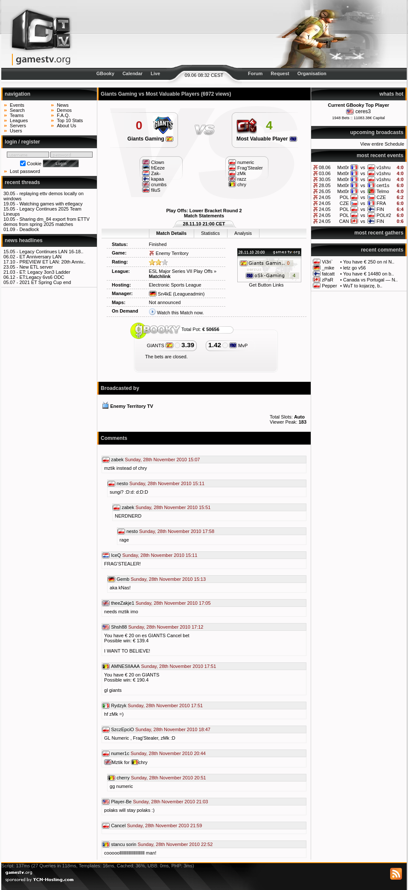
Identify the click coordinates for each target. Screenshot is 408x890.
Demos (64, 110)
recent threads (22, 182)
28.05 (325, 185)
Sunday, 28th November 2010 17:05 (173, 603)
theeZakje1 (122, 603)
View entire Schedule (382, 143)
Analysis (243, 233)
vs (362, 167)
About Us (66, 125)
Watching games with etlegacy (50, 203)
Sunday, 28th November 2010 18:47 (172, 729)
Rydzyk (118, 705)
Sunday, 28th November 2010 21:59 (164, 825)
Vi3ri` (327, 261)
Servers (18, 125)
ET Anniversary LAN (40, 256)
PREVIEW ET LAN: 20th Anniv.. (52, 261)
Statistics (210, 233)
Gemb (123, 579)
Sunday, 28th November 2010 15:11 (166, 483)
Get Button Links (266, 284)
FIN (380, 209)
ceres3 (363, 111)
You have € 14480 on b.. (368, 273)
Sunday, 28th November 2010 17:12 (166, 626)
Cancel (118, 825)
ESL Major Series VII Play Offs (181, 271)
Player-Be (121, 801)
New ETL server (35, 266)
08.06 (325, 167)
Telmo (382, 191)
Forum (255, 73)
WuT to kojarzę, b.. (362, 285)
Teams (16, 115)
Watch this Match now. (180, 312)
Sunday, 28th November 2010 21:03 (170, 801)
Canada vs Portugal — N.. (370, 279)
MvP (238, 345)
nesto (122, 483)
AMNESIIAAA (125, 666)
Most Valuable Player (266, 139)
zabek (117, 459)
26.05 (325, 191)
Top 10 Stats (70, 120)
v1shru (383, 167)
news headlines (24, 240)
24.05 (325, 197)
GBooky (105, 73)
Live (155, 73)
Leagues (19, 120)
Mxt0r (343, 167)
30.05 (325, 179)
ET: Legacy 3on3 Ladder (44, 272)
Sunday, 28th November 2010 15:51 (173, 507)
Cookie (34, 163)
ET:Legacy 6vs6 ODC (41, 277)
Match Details (171, 233)
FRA (381, 203)
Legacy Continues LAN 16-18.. (51, 251)
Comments (114, 438)
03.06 (325, 173)
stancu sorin (123, 844)
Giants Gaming (151, 139)
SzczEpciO (122, 729)
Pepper (329, 285)
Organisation (311, 73)
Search (17, 110)
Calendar (132, 73)
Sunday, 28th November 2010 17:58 (176, 531)
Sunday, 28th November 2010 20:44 (168, 753)
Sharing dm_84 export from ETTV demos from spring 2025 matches (46, 222)
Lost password (25, 171)
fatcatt (328, 273)
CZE (381, 197)
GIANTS (160, 345)
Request (280, 73)
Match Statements (204, 215)
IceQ (116, 555)
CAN (344, 221)
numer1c (120, 753)
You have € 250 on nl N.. (368, 261)
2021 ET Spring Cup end (45, 282)
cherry (123, 777)
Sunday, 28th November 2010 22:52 (175, 844)
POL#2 (383, 215)
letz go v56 (354, 267)
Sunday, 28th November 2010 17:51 (178, 666)
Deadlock (29, 229)
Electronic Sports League (175, 284)
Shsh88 (119, 626)
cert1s (382, 185)
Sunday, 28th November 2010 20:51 (168, 777)
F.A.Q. (63, 115)
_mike (328, 267)
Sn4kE (160, 293)
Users (16, 130)
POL (344, 197)
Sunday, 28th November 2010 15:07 (162, 459)
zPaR (327, 279)
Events (17, 105)
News (63, 105)
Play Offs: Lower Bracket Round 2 (204, 210)
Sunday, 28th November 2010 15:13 (168, 579)
